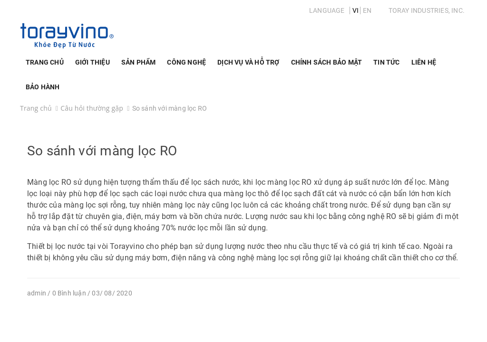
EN (367, 10)
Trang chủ (45, 62)
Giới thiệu (92, 66)
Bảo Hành (43, 87)
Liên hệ (423, 62)
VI (355, 10)
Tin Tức (386, 62)
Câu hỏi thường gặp (91, 108)
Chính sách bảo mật (326, 62)
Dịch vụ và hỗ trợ (248, 66)
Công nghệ (186, 66)
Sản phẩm (138, 66)
